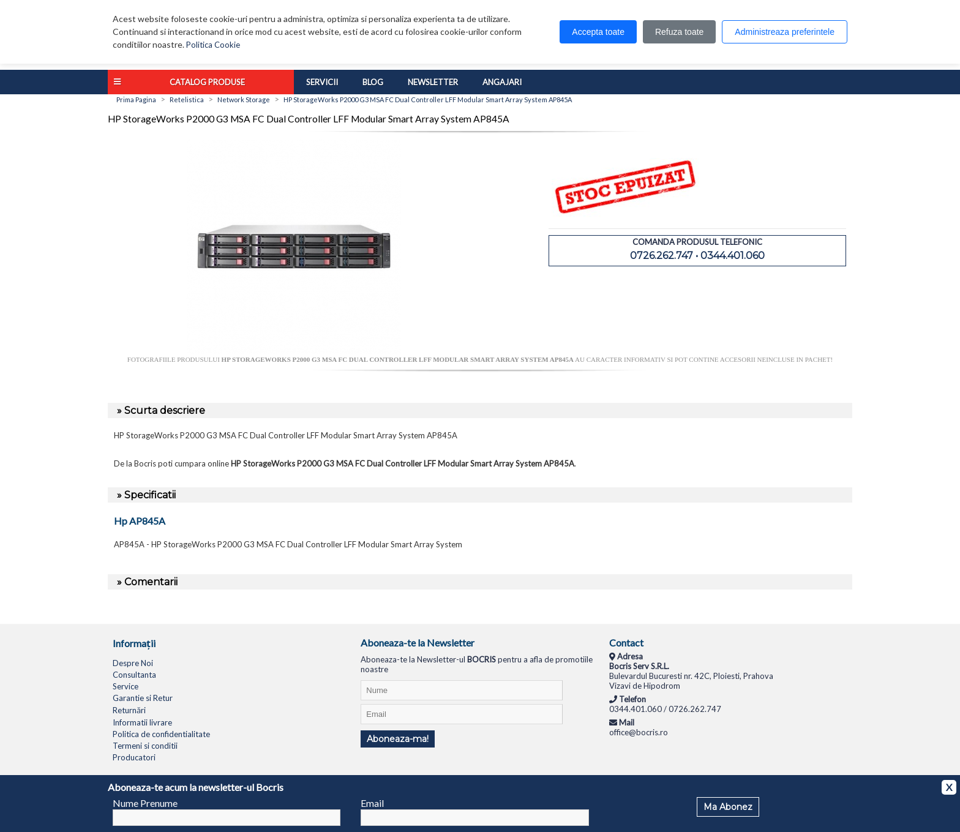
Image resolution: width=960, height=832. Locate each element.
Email (372, 803)
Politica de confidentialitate (161, 734)
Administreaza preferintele (784, 32)
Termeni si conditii (145, 746)
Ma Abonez (727, 806)
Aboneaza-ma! (398, 738)
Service (125, 686)
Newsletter (433, 82)
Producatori (134, 757)
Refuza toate (679, 32)
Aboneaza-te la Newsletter (417, 642)
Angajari (502, 82)
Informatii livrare (142, 722)
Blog (372, 82)
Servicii (322, 82)
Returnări (129, 710)
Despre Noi (133, 663)
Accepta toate (598, 32)
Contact (626, 642)
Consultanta (134, 675)
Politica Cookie (213, 45)
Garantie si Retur (143, 698)
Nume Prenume (145, 803)
